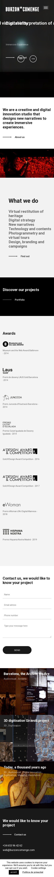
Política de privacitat (32, 872)
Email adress (10, 605)
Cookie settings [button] (38, 868)
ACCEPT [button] (14, 872)
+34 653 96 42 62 (12, 845)
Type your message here (16, 626)
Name (7, 594)
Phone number (11, 615)
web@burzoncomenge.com (19, 849)
